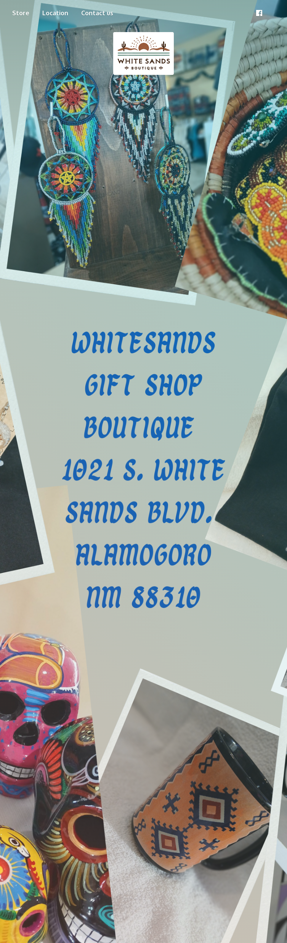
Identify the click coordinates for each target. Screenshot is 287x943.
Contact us (97, 13)
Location (55, 13)
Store (20, 13)
